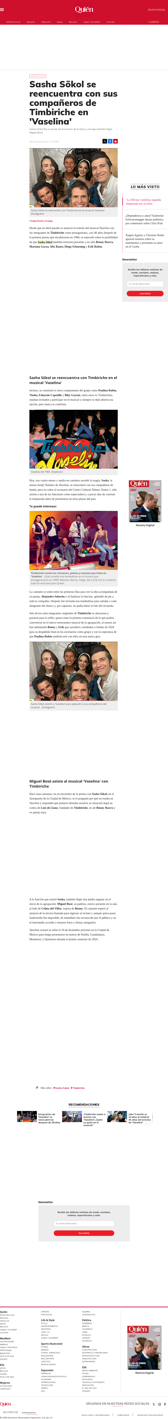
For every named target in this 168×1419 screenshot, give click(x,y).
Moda (60, 22)
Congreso (87, 1329)
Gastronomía (7, 1341)
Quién (3, 1312)
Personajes (6, 1350)
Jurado (3, 1359)
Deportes (46, 1329)
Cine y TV (45, 1332)
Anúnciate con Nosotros (150, 1415)
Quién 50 (154, 22)
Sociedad (87, 1341)
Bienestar (5, 1353)
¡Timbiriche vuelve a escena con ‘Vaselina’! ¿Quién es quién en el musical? (94, 1120)
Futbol (44, 1347)
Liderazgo (5, 1389)
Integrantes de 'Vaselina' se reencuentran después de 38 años (49, 1118)
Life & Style (48, 1320)
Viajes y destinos (8, 1347)
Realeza (31, 22)
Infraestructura (91, 1356)
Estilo (44, 1323)
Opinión (45, 1312)
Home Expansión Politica (54, 1376)
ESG (43, 1391)
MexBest (5, 1338)
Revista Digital (156, 9)
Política (86, 1320)
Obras (44, 1388)
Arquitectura (89, 1358)
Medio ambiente (90, 1370)
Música (44, 1335)
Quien (154, 1404)
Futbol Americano (50, 1353)
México (85, 1326)
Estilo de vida (7, 1377)
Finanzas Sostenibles (93, 1382)
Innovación (88, 1385)
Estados (86, 1335)
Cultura (110, 22)
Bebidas (4, 1344)
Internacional (48, 1382)
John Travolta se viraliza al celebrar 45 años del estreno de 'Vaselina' (139, 1118)
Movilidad (87, 1379)
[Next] (147, 1116)
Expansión (47, 1370)
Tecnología (47, 1385)
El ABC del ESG (89, 1388)
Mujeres (5, 1382)
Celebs (3, 1374)
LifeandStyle (88, 1314)
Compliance (123, 1415)
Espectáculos (13, 22)
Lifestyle (45, 1361)
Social (85, 1373)
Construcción (89, 1350)
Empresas (46, 1373)
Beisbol (45, 1350)
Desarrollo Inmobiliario (95, 1353)
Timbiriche (79, 1088)
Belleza (73, 22)
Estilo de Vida (7, 1356)
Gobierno (87, 1323)
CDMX (84, 1332)
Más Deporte (47, 1358)
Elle (2, 1365)
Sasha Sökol (45, 242)
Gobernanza (88, 1376)
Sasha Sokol (62, 1088)
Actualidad (6, 1386)
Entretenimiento (49, 1326)
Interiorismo (88, 1361)
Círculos (46, 22)
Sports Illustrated (51, 1343)
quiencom (162, 1404)
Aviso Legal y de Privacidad (95, 1415)
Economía (46, 1379)
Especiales (46, 1314)
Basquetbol (47, 1356)
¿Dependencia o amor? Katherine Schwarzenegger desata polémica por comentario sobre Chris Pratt (145, 219)
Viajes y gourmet (91, 22)
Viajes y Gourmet (8, 1330)
